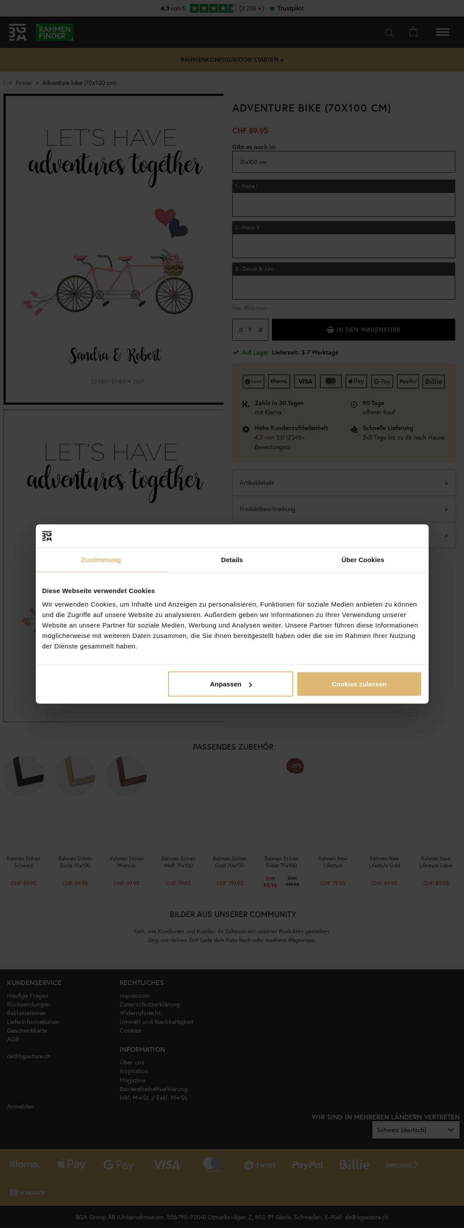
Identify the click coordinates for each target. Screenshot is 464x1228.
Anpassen (231, 684)
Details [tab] (232, 559)
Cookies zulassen (359, 684)
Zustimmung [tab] (101, 559)
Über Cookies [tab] (363, 559)
